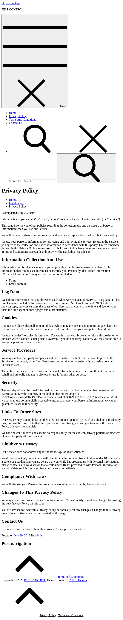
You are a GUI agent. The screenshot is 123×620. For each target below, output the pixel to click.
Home (12, 112)
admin (39, 535)
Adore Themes (78, 580)
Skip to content (10, 3)
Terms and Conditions (70, 615)
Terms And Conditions (22, 119)
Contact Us (15, 122)
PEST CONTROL (12, 9)
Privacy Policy (18, 116)
